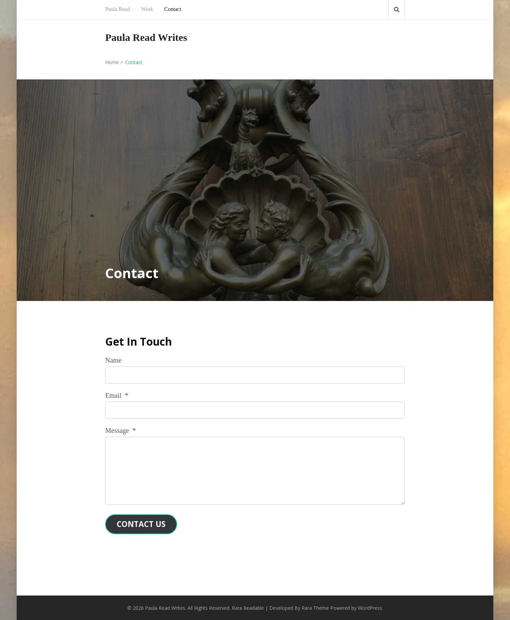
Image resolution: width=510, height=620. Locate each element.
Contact (172, 9)
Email (116, 395)
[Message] (255, 471)
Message (120, 430)
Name (113, 360)
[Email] (255, 410)
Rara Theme (315, 608)
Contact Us (141, 524)
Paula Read (117, 9)
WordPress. (370, 608)
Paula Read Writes (146, 37)
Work (147, 9)
